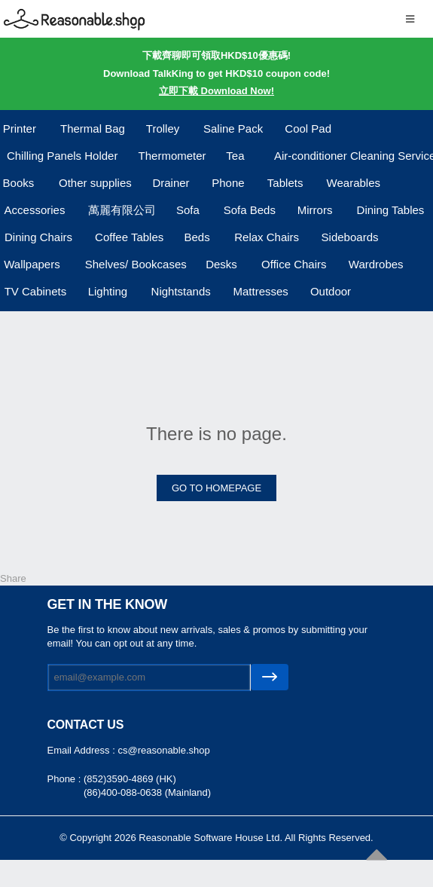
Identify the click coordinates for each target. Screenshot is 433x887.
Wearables (353, 182)
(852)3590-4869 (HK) (130, 779)
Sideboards (350, 237)
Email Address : (82, 750)
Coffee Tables (129, 237)
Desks (221, 264)
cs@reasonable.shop (163, 750)
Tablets (285, 182)
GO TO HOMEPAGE (216, 488)
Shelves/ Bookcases (136, 264)
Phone (228, 182)
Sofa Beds (250, 209)
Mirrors (315, 209)
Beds (196, 237)
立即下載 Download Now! (216, 90)
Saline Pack (233, 128)
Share (13, 578)
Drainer (170, 182)
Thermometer (172, 155)
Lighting (108, 291)
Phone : (65, 779)
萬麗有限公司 (122, 209)
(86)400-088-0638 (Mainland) (147, 792)
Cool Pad (308, 128)
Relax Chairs (266, 237)
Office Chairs (293, 264)
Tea (235, 155)
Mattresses (260, 291)
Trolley (162, 128)
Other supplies (95, 182)
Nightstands (181, 291)
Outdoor (330, 291)
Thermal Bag (92, 128)
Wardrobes (376, 264)
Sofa (188, 209)
